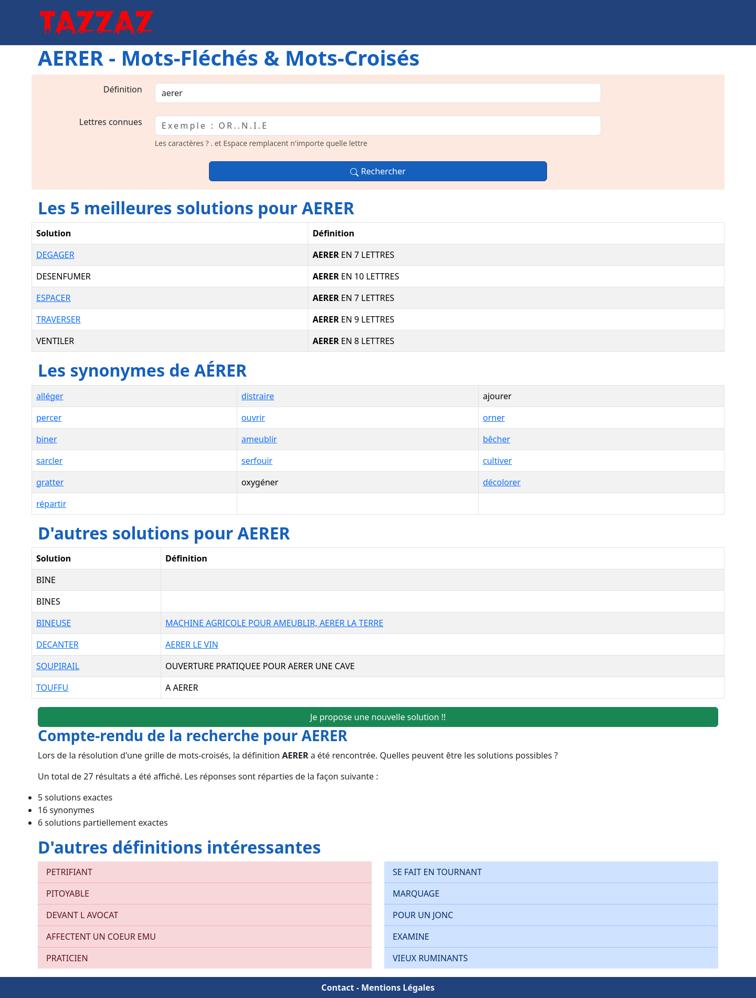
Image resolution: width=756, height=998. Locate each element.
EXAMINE (411, 936)
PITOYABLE (67, 893)
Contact (337, 987)
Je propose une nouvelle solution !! (378, 717)
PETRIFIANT (69, 872)
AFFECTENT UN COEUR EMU (101, 936)
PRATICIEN (67, 958)
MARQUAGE (416, 893)
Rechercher (377, 171)
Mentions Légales (398, 987)
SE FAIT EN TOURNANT (437, 872)
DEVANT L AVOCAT (82, 915)
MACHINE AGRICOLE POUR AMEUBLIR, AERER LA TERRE (274, 623)
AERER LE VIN (191, 644)
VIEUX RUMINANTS (430, 958)
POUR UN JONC (423, 915)
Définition (122, 89)
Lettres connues (110, 122)
